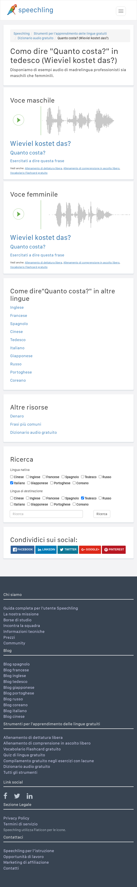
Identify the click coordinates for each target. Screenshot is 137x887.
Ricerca (101, 514)
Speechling (22, 33)
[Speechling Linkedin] (32, 797)
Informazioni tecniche (24, 631)
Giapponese (21, 355)
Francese (18, 315)
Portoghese (21, 372)
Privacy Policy (16, 818)
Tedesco (18, 339)
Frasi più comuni (25, 424)
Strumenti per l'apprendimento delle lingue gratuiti (70, 33)
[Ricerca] (46, 514)
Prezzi (9, 637)
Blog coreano (15, 704)
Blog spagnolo (16, 664)
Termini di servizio (20, 824)
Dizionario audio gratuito (35, 38)
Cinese (16, 331)
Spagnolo (19, 323)
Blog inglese (14, 675)
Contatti (11, 868)
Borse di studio (17, 619)
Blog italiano (15, 710)
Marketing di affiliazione (26, 862)
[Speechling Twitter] (20, 797)
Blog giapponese (18, 687)
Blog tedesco (15, 681)
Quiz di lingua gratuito (24, 754)
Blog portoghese (18, 693)
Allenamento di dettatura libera (33, 737)
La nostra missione (21, 614)
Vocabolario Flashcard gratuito (32, 749)
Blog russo (13, 699)
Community (14, 643)
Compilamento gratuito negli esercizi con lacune (48, 760)
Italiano (17, 347)
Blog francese (16, 670)
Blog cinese (14, 716)
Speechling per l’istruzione (28, 850)
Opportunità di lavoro (23, 856)
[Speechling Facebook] (8, 797)
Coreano (18, 380)
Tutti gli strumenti (20, 772)
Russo (16, 364)
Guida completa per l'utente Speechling (40, 608)
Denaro (17, 416)
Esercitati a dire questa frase (37, 160)
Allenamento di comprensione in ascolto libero (47, 743)
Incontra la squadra (21, 625)
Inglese (17, 307)
